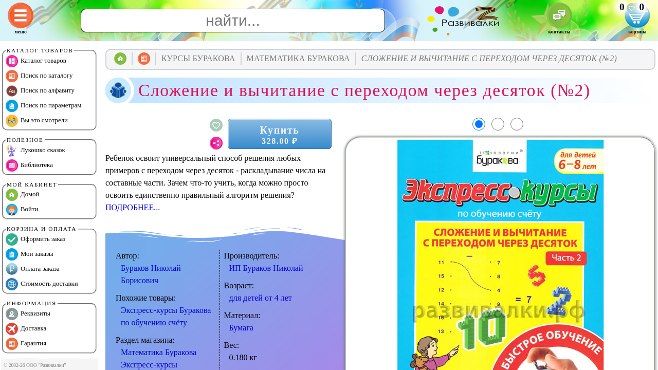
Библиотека (29, 165)
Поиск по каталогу (39, 76)
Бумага (241, 327)
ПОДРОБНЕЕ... (132, 207)
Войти (22, 209)
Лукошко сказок (35, 150)
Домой (22, 195)
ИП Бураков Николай (266, 268)
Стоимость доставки (42, 284)
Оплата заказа (33, 269)
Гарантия (26, 344)
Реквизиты (28, 314)
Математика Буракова (158, 352)
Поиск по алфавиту (40, 91)
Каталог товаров (36, 61)
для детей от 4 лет (260, 297)
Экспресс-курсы (149, 364)
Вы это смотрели (37, 121)
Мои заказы (29, 254)
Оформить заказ (35, 239)
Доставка (26, 329)
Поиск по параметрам (43, 106)
